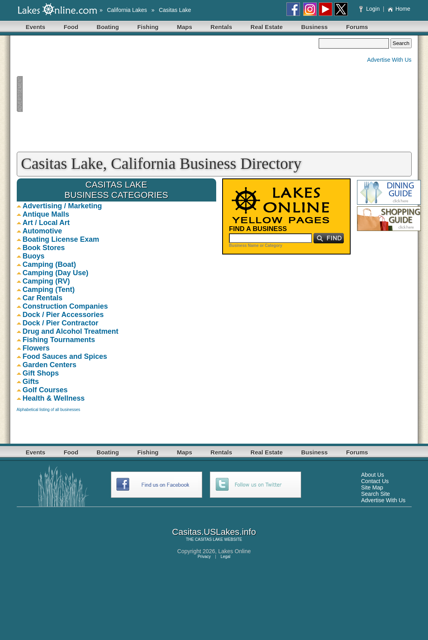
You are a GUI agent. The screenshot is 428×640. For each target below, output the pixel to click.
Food (71, 26)
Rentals (221, 26)
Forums (357, 26)
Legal (225, 556)
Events (35, 26)
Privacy (204, 556)
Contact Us (375, 481)
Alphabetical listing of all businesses (49, 409)
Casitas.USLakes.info (214, 532)
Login (370, 9)
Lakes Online (234, 551)
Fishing (147, 26)
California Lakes (127, 10)
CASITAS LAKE (209, 539)
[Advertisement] (168, 94)
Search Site (375, 494)
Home (398, 9)
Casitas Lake (175, 10)
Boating (108, 26)
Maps (184, 26)
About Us (372, 475)
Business (314, 26)
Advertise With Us (389, 60)
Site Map (372, 487)
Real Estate (266, 26)
